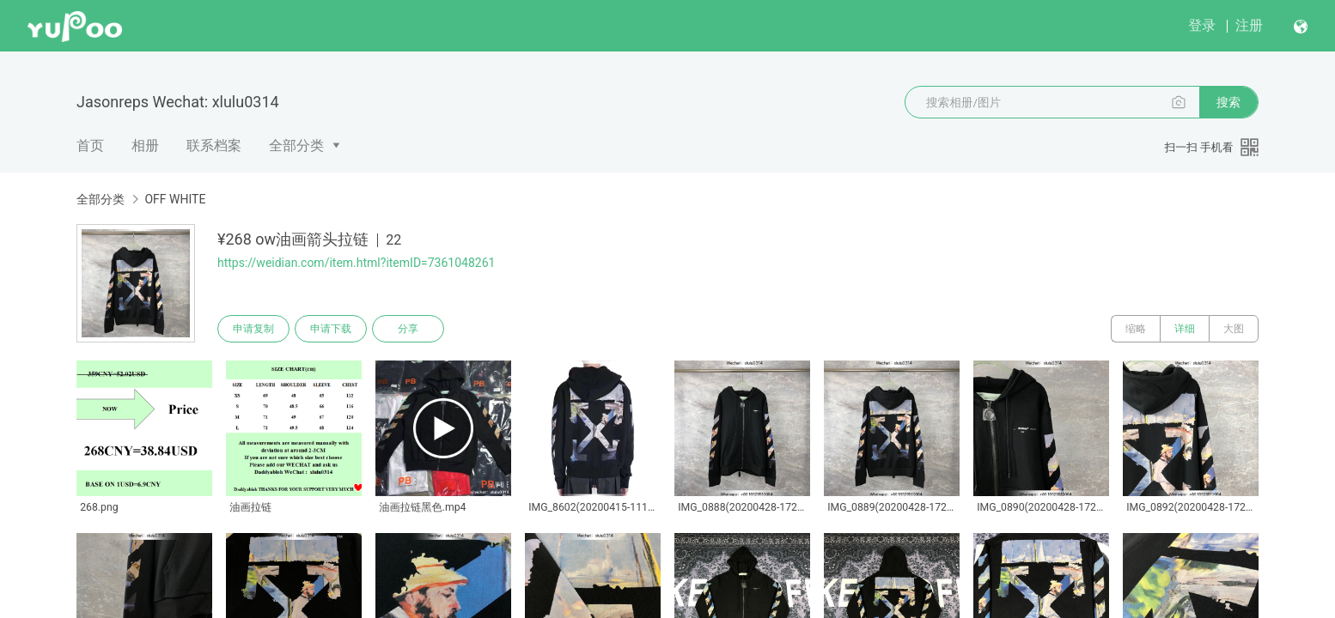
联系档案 (213, 145)
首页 (90, 145)
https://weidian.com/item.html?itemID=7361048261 (356, 263)
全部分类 (296, 145)
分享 (408, 329)
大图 (1233, 329)
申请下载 (330, 329)
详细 (1184, 329)
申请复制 (253, 329)
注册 (1249, 25)
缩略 (1135, 329)
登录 (1202, 25)
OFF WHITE (174, 199)
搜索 (1228, 102)
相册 (145, 145)
